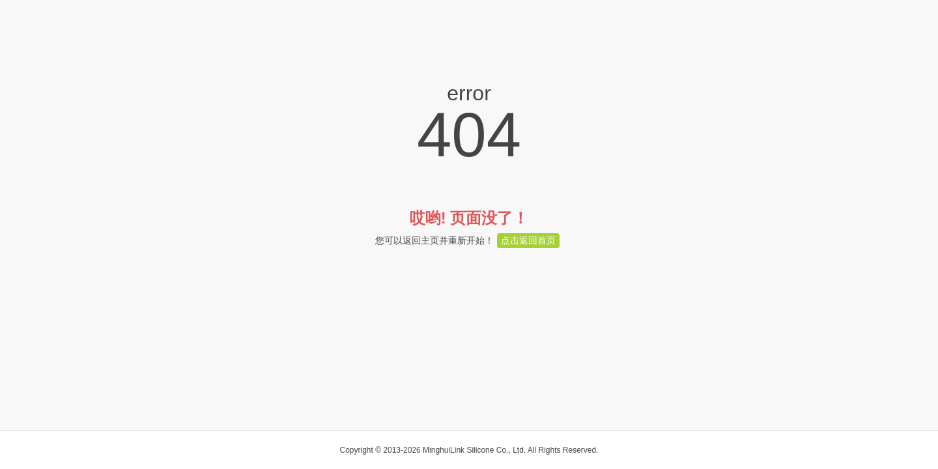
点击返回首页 (528, 240)
